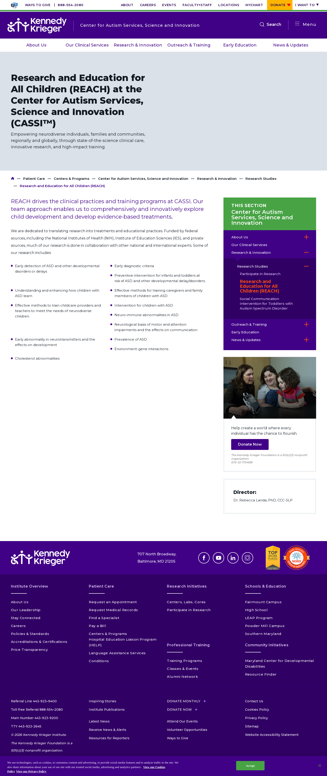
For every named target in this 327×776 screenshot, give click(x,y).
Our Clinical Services (87, 45)
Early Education (240, 45)
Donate (277, 5)
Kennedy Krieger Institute (12, 178)
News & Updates (290, 45)
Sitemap (252, 726)
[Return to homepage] (37, 25)
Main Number (34, 718)
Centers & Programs (71, 178)
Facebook (204, 558)
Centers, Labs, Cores (186, 602)
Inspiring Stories (102, 701)
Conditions (99, 661)
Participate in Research (260, 274)
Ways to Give (38, 5)
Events (169, 5)
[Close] (320, 766)
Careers (148, 5)
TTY (26, 726)
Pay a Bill (97, 626)
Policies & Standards (30, 634)
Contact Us (254, 701)
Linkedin (233, 558)
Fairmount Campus (263, 602)
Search (274, 24)
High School (256, 610)
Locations (228, 5)
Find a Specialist (104, 618)
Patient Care (34, 178)
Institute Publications (107, 710)
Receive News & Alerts (107, 730)
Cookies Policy (257, 710)
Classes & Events (182, 668)
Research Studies (260, 178)
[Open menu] (297, 24)
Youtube (218, 558)
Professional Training (188, 645)
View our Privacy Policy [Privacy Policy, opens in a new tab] (31, 771)
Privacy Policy (256, 718)
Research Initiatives (187, 586)
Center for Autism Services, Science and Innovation (143, 178)
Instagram (247, 558)
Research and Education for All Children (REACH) (259, 286)
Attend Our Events (182, 721)
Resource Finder (261, 674)
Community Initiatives (266, 645)
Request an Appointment (113, 602)
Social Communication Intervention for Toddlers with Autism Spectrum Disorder (266, 303)
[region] (163, 766)
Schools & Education (265, 586)
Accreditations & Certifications (39, 641)
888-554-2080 (71, 5)
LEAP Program (259, 618)
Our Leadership (26, 610)
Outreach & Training (189, 45)
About (127, 5)
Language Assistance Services (117, 653)
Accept (250, 765)
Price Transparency (29, 649)
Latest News (99, 721)
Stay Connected (26, 618)
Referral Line (34, 701)
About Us (36, 45)
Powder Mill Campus (265, 626)
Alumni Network (182, 676)
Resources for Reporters (109, 738)
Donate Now (250, 444)
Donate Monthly (183, 701)
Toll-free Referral (37, 709)
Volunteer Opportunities (187, 730)
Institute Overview (30, 586)
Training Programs (184, 661)
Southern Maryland (263, 634)
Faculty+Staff (197, 5)
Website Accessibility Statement (272, 735)
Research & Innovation (138, 45)
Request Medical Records (113, 610)
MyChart (254, 5)
